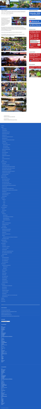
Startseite (2, 125)
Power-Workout (4, 279)
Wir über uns (4, 213)
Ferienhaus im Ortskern (5, 290)
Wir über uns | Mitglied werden (6, 229)
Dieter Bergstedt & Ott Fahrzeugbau (7, 285)
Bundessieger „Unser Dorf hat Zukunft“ (7, 136)
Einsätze (3, 221)
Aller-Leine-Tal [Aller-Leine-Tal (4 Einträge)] (3, 369)
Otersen (2, 127)
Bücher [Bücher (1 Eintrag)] (2, 374)
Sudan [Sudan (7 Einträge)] (2, 357)
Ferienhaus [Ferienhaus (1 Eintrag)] (2, 381)
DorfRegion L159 (4, 135)
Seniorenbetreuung (5, 296)
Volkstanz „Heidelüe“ (5, 282)
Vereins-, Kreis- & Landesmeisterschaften (7, 251)
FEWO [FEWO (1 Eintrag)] (2, 340)
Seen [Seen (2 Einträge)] (1, 355)
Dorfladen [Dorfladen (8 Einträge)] (3, 334)
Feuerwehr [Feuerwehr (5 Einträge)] (2, 339)
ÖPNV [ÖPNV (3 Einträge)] (2, 404)
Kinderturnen (4, 274)
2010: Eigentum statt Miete (5, 182)
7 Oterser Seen (4, 141)
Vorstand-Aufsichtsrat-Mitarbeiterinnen (8, 188)
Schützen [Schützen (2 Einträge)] (2, 352)
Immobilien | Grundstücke (6, 144)
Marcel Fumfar (8, 14)
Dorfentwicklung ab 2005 (5, 133)
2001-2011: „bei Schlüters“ (5, 180)
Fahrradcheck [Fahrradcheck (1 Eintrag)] (2, 380)
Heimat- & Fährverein (4, 227)
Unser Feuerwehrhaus (6, 218)
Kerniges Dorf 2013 (4, 138)
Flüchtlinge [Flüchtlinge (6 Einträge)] (3, 341)
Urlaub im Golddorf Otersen (6, 149)
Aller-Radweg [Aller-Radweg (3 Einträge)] (3, 327)
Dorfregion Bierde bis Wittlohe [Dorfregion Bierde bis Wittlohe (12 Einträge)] (6, 336)
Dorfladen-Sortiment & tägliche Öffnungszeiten (9, 185)
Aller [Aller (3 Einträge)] (2, 326)
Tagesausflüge (4, 232)
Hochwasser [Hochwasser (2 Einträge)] (2, 346)
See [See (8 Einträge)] (1, 354)
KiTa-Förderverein (4, 241)
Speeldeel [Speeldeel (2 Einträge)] (2, 356)
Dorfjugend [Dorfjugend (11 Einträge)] (3, 333)
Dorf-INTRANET (3, 301)
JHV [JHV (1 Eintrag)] (1, 389)
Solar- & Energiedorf (5, 152)
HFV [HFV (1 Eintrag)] (1, 345)
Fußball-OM (4, 199)
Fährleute (3, 235)
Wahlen (3, 160)
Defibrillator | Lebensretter (6, 155)
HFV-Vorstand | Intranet (5, 238)
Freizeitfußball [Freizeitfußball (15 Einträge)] (4, 342)
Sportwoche (5, 268)
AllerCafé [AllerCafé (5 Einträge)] (2, 328)
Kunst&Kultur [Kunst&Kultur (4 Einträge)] (3, 390)
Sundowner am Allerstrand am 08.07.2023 (14, 116)
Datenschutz (3, 299)
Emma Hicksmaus (4, 196)
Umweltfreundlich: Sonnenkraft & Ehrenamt (8, 171)
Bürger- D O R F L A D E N (4, 177)
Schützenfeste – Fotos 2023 (6, 246)
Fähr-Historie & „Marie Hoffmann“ (6, 169)
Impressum (2, 298)
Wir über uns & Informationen (6, 265)
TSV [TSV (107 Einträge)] (2, 358)
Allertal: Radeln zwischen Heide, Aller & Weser (8, 166)
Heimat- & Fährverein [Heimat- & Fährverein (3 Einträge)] (4, 344)
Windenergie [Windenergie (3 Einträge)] (3, 360)
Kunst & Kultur (4, 210)
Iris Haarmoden (4, 293)
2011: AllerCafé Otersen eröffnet (6, 183)
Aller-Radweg (4, 163)
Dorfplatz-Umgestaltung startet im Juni (6, 314)
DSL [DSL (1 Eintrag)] (1, 337)
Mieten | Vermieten (5, 146)
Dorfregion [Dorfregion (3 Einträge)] (2, 335)
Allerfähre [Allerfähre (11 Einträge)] (3, 329)
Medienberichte (4, 191)
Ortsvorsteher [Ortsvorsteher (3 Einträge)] (3, 350)
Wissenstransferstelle (5, 194)
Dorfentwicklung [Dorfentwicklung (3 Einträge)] (3, 332)
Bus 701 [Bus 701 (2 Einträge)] (2, 331)
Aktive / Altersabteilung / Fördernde (8, 216)
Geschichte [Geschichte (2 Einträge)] (2, 386)
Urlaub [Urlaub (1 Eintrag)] (2, 359)
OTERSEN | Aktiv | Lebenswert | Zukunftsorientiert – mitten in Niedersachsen (14, 8)
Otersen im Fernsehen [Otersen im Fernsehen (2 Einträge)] (4, 394)
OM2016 (4, 204)
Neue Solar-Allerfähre (5, 174)
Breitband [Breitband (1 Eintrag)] (2, 330)
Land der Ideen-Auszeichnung (6, 193)
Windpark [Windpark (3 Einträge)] (2, 361)
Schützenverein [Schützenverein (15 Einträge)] (4, 353)
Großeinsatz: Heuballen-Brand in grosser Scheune (14, 119)
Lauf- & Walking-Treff (5, 276)
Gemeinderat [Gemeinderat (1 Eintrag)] (2, 343)
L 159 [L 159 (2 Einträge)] (2, 348)
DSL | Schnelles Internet (6, 147)
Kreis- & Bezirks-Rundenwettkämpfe (7, 252)
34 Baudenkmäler (4, 130)
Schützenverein (3, 243)
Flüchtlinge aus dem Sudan (6, 158)
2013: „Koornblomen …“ (5, 260)
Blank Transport (4, 287)
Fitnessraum (4, 271)
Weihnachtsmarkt (4, 254)
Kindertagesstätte (3, 240)
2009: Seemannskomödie (5, 257)
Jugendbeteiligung (5, 205)
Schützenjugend (4, 249)
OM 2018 (4, 202)
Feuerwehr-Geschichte (5, 224)
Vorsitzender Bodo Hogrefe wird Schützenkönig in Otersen (9, 311)
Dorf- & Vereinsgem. (4, 207)
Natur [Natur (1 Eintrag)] (1, 349)
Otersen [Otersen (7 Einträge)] (2, 351)
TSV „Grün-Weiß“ (3, 263)
